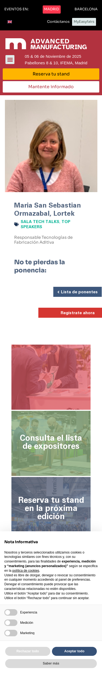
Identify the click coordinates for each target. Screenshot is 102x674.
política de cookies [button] (25, 571)
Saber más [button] (51, 663)
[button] (16, 9)
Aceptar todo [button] (74, 651)
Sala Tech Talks (40, 222)
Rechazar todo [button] (27, 651)
